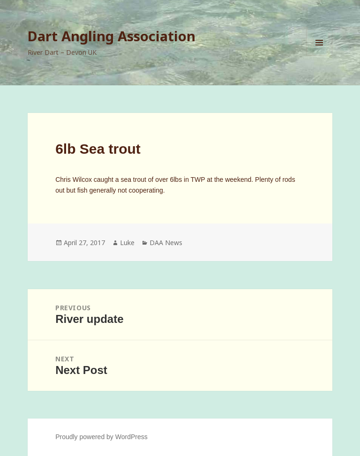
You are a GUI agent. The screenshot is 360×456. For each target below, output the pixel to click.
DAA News (166, 242)
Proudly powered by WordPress (101, 437)
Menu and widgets (319, 55)
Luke (127, 242)
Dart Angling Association (111, 36)
